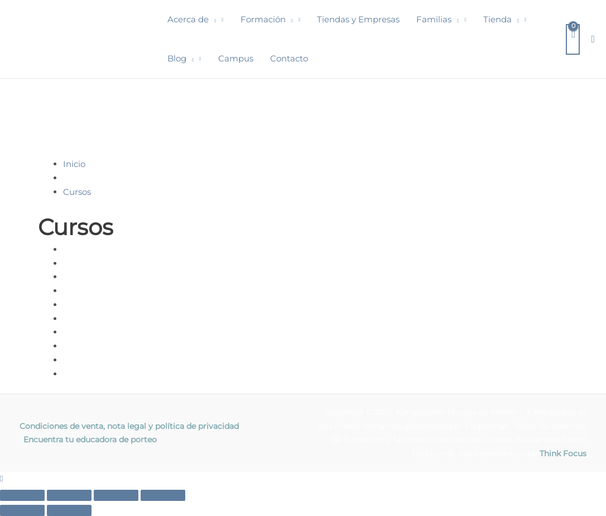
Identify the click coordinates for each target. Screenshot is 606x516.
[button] (212, 19)
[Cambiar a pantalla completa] (69, 495)
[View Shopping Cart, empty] (573, 39)
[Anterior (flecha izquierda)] (22, 510)
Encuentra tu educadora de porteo (90, 439)
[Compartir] (116, 495)
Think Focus (563, 453)
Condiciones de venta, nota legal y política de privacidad (129, 426)
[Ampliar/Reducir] (22, 495)
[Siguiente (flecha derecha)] (69, 510)
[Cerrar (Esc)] (163, 495)
